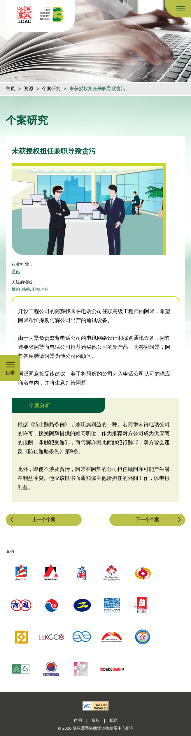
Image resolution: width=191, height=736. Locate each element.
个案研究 (51, 88)
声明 (78, 720)
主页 (10, 88)
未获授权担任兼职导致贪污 (97, 88)
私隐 (113, 720)
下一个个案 (147, 520)
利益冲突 (40, 289)
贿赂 (26, 289)
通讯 (16, 271)
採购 (16, 289)
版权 (96, 720)
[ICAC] (24, 14)
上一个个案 (43, 520)
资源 (28, 88)
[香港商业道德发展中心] (52, 14)
